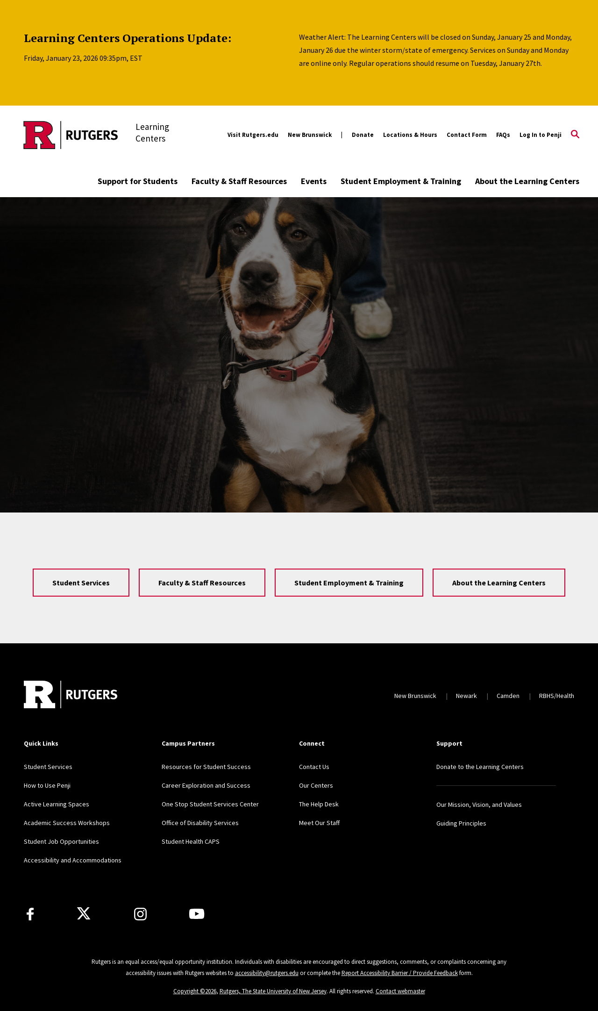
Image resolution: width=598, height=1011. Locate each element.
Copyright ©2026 (194, 991)
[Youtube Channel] (196, 914)
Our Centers (316, 785)
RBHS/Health (556, 695)
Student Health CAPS (191, 841)
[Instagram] (140, 914)
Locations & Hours (410, 135)
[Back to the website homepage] (71, 135)
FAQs (503, 135)
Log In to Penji (541, 135)
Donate (363, 135)
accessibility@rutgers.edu (267, 973)
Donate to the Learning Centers (480, 766)
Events (314, 181)
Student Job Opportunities (61, 841)
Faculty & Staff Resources (239, 181)
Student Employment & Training (401, 181)
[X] (83, 914)
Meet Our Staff (319, 823)
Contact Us (314, 766)
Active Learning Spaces (56, 804)
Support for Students (138, 181)
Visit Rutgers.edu (253, 135)
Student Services (81, 582)
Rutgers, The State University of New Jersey (273, 991)
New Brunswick (310, 135)
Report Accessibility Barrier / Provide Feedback (400, 973)
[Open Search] (575, 135)
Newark (466, 695)
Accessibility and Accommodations (72, 860)
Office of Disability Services (200, 823)
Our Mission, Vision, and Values (479, 804)
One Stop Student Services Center (210, 804)
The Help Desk (319, 804)
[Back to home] (70, 696)
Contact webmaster (400, 991)
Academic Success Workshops (67, 823)
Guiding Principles (461, 823)
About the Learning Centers (527, 181)
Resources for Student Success (206, 766)
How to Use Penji (47, 785)
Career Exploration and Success (206, 785)
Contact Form (467, 135)
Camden (508, 695)
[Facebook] (30, 914)
